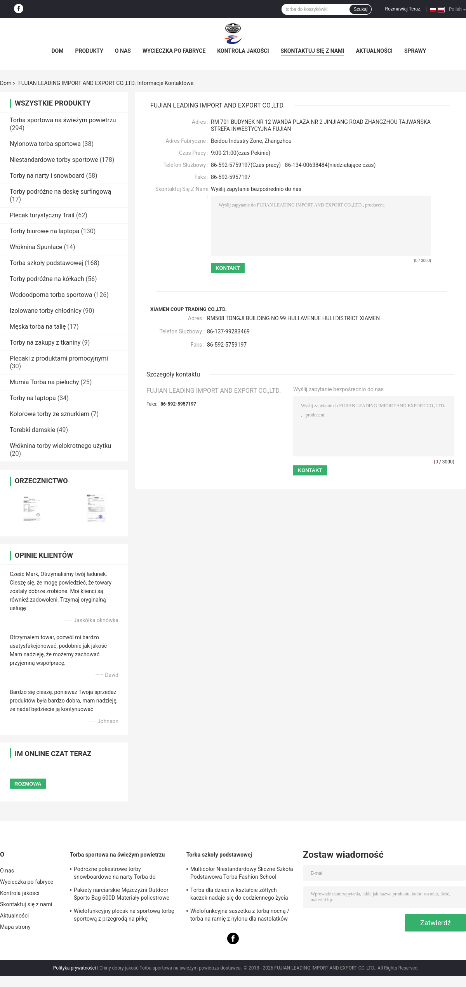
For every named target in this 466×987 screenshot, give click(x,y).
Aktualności (374, 51)
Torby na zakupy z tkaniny (45, 342)
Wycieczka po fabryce (174, 51)
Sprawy (415, 51)
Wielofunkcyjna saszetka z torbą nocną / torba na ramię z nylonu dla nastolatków (239, 915)
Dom (57, 51)
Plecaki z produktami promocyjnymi (59, 358)
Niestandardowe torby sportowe (54, 159)
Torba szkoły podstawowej (46, 263)
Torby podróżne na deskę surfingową (60, 191)
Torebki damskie (32, 430)
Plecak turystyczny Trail (42, 215)
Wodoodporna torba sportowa (51, 294)
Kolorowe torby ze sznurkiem (49, 414)
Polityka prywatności (74, 968)
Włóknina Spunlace (36, 247)
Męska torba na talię (38, 326)
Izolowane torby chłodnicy (46, 310)
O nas (123, 51)
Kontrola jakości (243, 51)
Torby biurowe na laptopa (44, 231)
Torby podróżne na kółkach (47, 279)
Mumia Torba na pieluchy (44, 382)
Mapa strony (15, 927)
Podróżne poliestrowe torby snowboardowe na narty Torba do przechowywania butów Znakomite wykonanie (116, 874)
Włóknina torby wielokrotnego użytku (60, 445)
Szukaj (360, 9)
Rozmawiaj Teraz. (403, 9)
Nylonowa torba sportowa (45, 143)
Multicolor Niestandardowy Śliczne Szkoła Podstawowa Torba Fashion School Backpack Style (241, 874)
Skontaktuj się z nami (312, 51)
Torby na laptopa (33, 398)
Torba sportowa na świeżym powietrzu (63, 120)
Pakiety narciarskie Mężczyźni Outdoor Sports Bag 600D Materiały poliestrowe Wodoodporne (121, 895)
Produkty (89, 51)
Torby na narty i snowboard (47, 175)
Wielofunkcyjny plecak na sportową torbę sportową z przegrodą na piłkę (124, 915)
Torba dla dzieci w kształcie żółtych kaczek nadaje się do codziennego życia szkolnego (239, 895)
